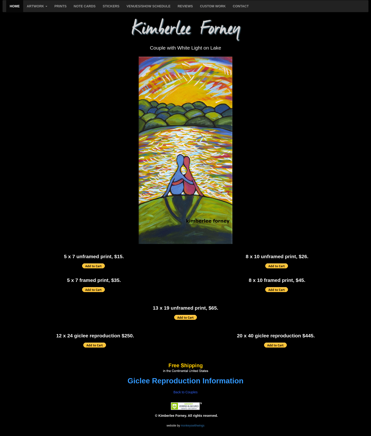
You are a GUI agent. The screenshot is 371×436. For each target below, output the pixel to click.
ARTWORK (37, 6)
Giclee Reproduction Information (185, 380)
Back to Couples (185, 392)
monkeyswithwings (192, 425)
